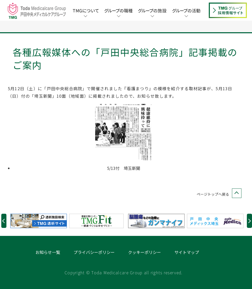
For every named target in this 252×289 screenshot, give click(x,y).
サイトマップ (186, 252)
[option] (39, 221)
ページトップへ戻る (218, 194)
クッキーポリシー (144, 252)
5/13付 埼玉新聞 (123, 168)
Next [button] (249, 221)
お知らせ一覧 (47, 252)
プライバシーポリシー (94, 252)
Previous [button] (3, 221)
